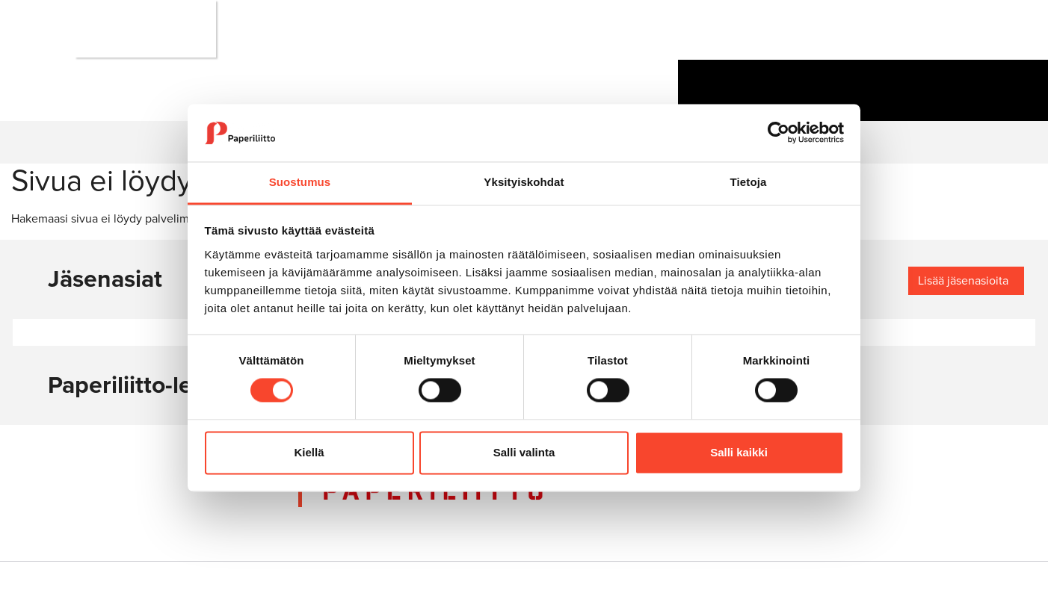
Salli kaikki (739, 452)
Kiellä (309, 452)
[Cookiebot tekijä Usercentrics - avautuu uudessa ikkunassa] (778, 133)
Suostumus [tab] (300, 182)
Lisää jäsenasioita (963, 280)
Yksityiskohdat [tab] (524, 182)
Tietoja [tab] (748, 182)
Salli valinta (524, 452)
